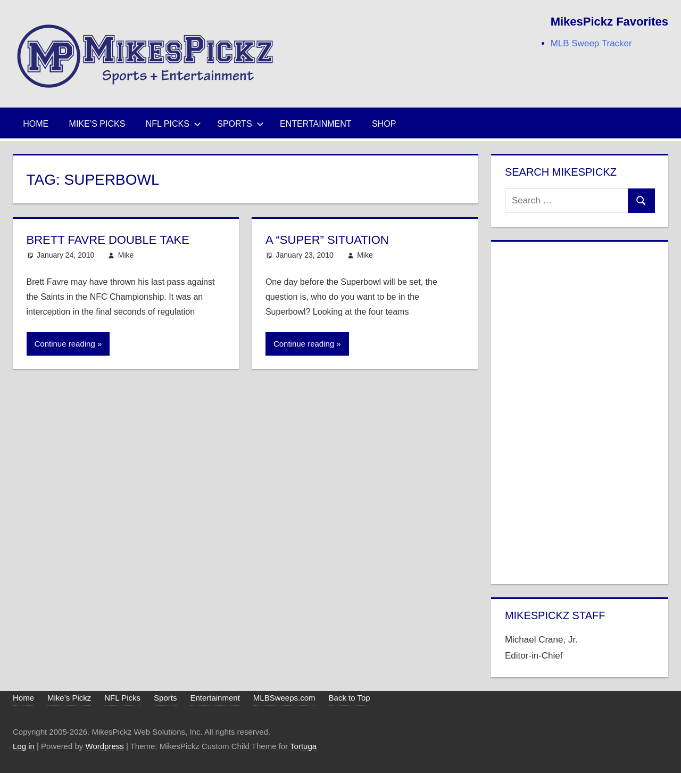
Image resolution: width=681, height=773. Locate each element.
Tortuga (303, 746)
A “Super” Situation (327, 239)
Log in (24, 746)
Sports (240, 123)
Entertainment (316, 123)
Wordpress (105, 746)
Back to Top (349, 697)
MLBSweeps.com (284, 697)
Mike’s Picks (97, 123)
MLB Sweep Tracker (591, 43)
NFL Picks (173, 123)
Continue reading (65, 343)
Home (35, 123)
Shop (384, 123)
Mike (126, 255)
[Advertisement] (580, 410)
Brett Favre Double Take (108, 239)
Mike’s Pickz (69, 697)
